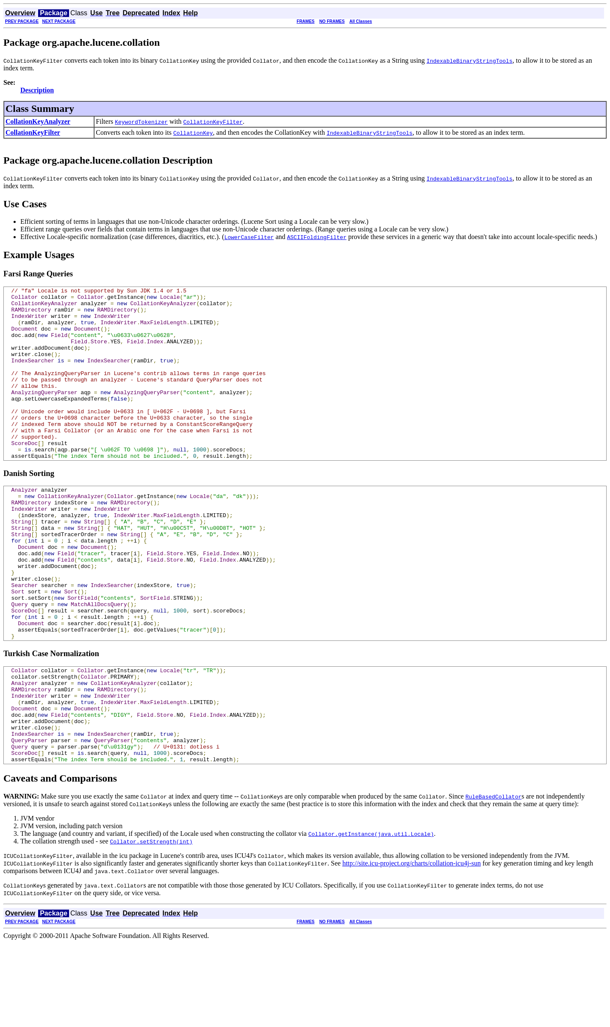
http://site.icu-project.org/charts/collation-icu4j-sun (411, 947)
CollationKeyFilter (33, 132)
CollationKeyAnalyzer (38, 121)
